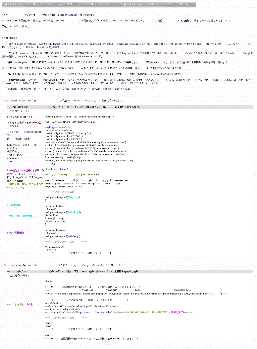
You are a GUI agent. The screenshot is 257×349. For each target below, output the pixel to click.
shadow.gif (54, 43)
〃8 (51, 89)
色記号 (26, 89)
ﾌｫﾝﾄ (58, 89)
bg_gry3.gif (95, 43)
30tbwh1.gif (81, 43)
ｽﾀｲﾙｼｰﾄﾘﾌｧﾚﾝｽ (71, 89)
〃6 (45, 89)
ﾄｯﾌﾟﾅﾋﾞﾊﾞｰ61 (35, 4)
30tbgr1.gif (67, 43)
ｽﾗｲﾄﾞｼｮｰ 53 (186, 4)
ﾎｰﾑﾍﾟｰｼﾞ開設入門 (91, 89)
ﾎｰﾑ (3, 14)
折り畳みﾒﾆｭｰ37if (133, 4)
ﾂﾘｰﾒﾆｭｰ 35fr (73, 4)
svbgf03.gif (122, 43)
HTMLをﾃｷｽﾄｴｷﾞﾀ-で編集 (116, 89)
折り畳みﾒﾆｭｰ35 (13, 4)
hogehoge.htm (129, 53)
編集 (186, 20)
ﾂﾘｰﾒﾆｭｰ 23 (112, 4)
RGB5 (37, 89)
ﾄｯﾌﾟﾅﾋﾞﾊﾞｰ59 (93, 4)
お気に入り (154, 4)
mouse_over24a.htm (67, 14)
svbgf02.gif (108, 43)
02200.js (43, 43)
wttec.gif (134, 43)
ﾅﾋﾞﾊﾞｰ (170, 4)
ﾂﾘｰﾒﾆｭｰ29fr (55, 4)
